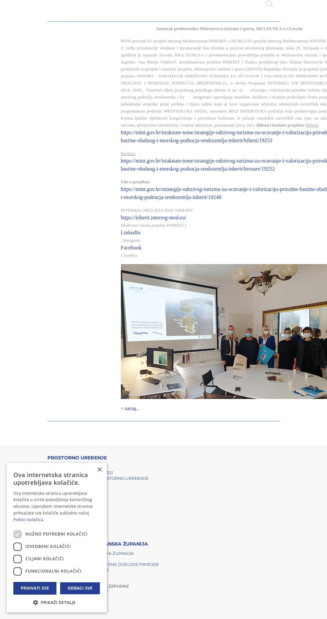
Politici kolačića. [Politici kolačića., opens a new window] (28, 520)
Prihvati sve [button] (35, 588)
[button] (56, 602)
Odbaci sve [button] (80, 588)
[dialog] (57, 537)
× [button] (99, 469)
